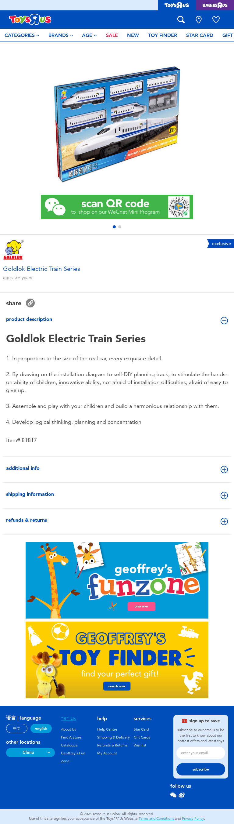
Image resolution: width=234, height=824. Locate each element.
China (28, 752)
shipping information (117, 495)
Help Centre (107, 729)
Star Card (141, 729)
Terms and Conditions (156, 818)
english (41, 728)
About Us (68, 729)
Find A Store (71, 737)
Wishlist (140, 745)
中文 (16, 728)
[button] (114, 226)
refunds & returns (117, 521)
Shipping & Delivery (113, 737)
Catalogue (69, 745)
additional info (117, 469)
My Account (107, 753)
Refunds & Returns (112, 745)
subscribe (201, 769)
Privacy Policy (193, 818)
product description (117, 320)
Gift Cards (142, 737)
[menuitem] (22, 35)
